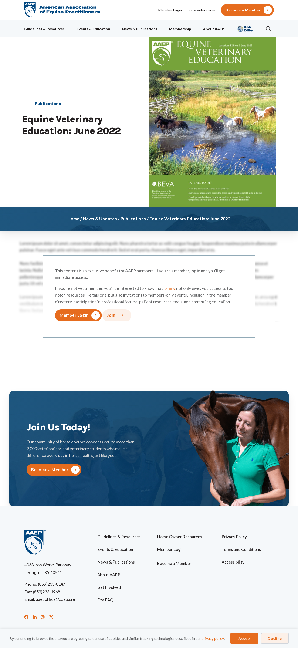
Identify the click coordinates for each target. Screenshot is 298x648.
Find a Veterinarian (201, 10)
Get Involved (109, 587)
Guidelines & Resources (44, 29)
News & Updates (100, 218)
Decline (275, 638)
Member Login (170, 10)
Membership (180, 29)
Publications (133, 218)
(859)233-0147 (51, 584)
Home (73, 218)
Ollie (245, 28)
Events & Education (93, 29)
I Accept (244, 638)
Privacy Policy (234, 536)
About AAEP (213, 29)
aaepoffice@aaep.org (55, 599)
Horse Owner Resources (179, 536)
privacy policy (213, 638)
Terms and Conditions (241, 549)
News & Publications (139, 29)
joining (169, 288)
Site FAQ (105, 599)
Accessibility (233, 561)
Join (111, 315)
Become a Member (243, 10)
